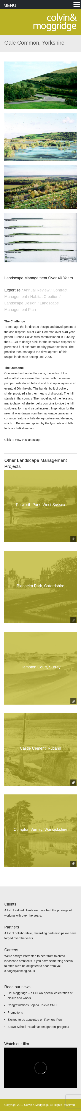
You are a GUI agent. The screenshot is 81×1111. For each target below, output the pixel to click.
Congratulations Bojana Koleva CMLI (32, 1005)
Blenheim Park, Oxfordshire (40, 586)
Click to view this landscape (22, 439)
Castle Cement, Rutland (40, 748)
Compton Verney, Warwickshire (40, 829)
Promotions (15, 1012)
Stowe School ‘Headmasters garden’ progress (38, 1027)
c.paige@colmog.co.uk (19, 971)
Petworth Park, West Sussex (40, 505)
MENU (9, 5)
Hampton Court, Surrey (40, 667)
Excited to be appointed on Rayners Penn (35, 1019)
